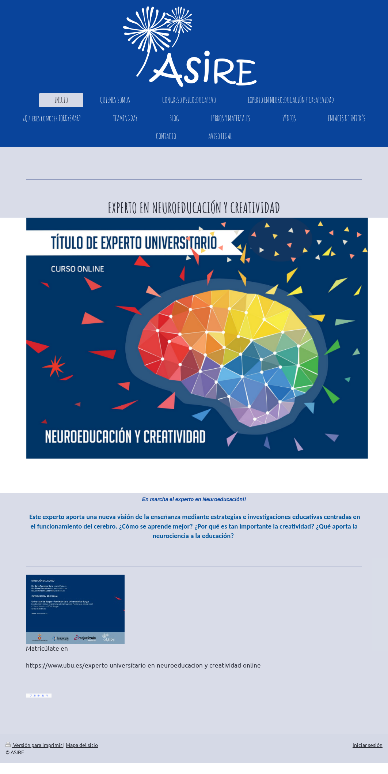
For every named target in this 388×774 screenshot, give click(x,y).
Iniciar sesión (368, 744)
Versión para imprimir (34, 744)
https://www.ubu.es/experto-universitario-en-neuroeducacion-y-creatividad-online (143, 665)
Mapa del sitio (82, 744)
